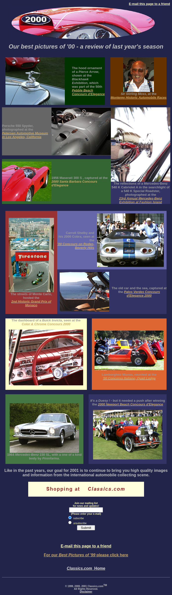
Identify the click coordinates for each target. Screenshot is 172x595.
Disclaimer (86, 591)
